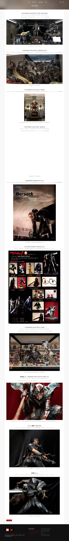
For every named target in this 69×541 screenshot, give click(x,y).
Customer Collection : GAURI (34, 327)
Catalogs (31, 248)
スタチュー (51, 52)
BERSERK (34, 2)
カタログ (47, 248)
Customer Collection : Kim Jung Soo (34, 50)
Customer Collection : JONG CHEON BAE (34, 13)
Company (31, 534)
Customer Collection (23, 52)
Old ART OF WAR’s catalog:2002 (34, 246)
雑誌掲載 (57, 182)
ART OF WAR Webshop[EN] (34, 532)
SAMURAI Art (40, 2)
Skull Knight (29, 52)
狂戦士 (58, 52)
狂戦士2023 (34, 473)
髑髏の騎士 (61, 52)
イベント (38, 380)
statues (46, 52)
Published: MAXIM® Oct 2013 (34, 180)
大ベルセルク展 (47, 380)
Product (38, 378)
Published (23, 182)
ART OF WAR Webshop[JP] (34, 530)
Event (46, 2)
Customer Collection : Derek (34, 90)
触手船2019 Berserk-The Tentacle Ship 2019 (34, 376)
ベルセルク (55, 52)
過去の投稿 (9, 520)
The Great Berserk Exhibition (43, 378)
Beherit (31, 128)
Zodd (32, 52)
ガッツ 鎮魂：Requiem (34, 426)
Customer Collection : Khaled (34, 127)
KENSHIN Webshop (32, 533)
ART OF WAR (13, 52)
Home (29, 2)
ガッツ (49, 52)
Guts (26, 52)
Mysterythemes (14, 536)
